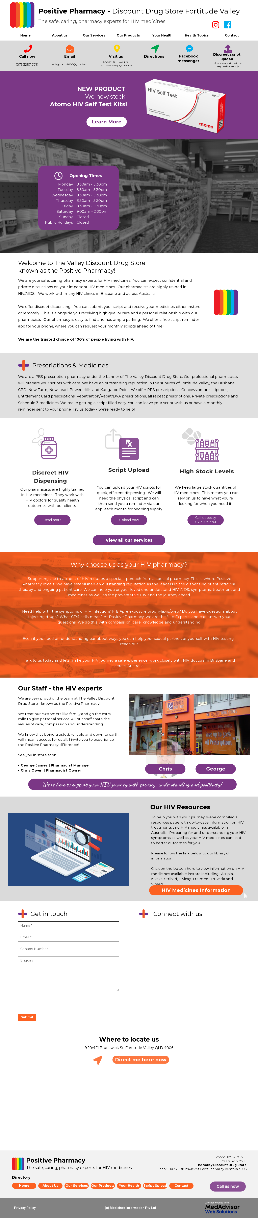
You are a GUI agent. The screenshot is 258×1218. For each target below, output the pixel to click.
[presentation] (48, 1002)
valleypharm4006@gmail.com (70, 64)
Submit (27, 1017)
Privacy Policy (25, 1208)
